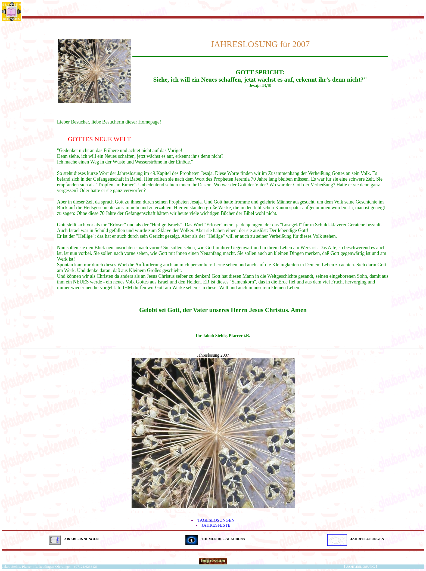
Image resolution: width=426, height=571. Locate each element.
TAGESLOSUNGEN (216, 520)
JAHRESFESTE (216, 525)
